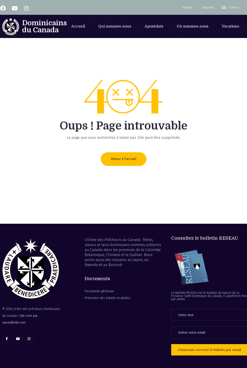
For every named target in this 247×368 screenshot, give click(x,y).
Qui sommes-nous (114, 26)
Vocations (230, 26)
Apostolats (154, 26)
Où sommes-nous (192, 26)
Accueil (78, 26)
